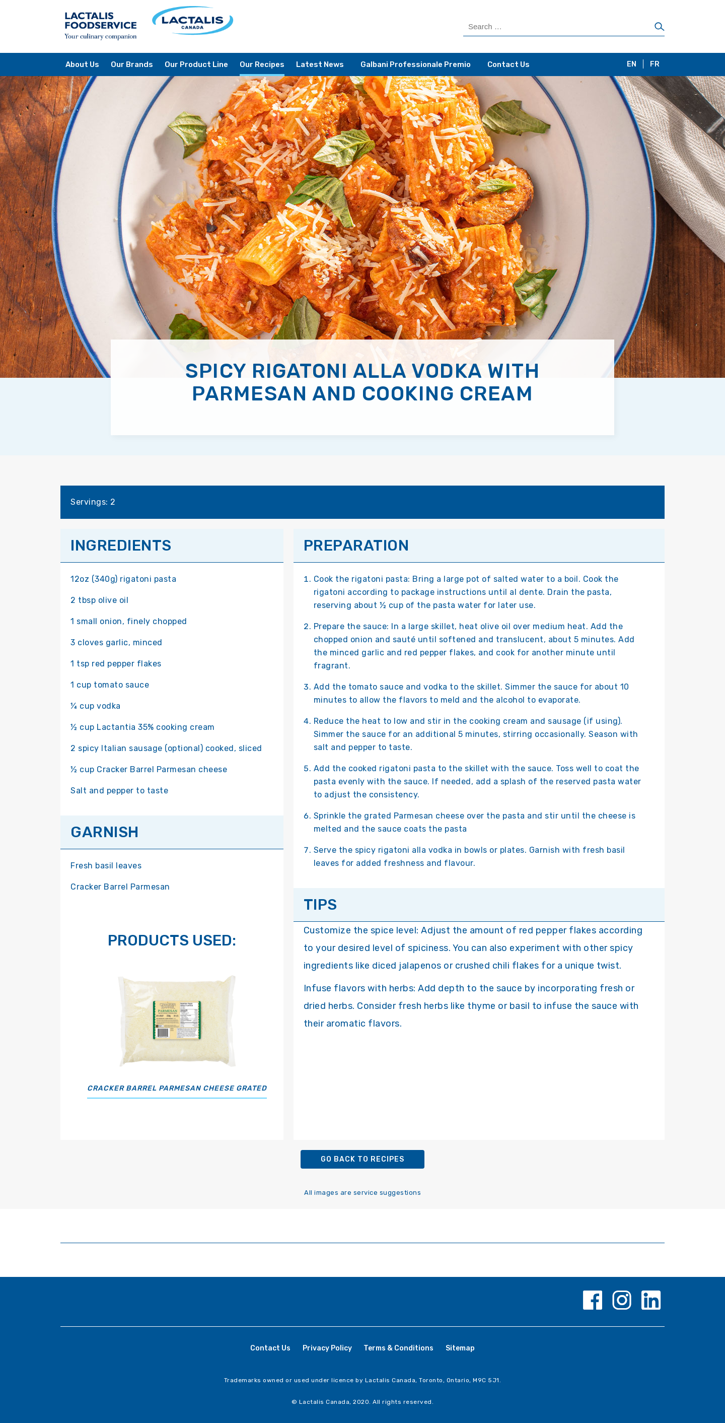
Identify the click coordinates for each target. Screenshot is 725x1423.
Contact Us (508, 64)
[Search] (660, 27)
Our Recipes (262, 64)
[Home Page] (212, 26)
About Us (82, 64)
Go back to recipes (362, 1159)
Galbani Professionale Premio (415, 64)
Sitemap (460, 1348)
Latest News (320, 64)
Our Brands (132, 64)
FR (655, 64)
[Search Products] (564, 26)
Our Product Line (196, 64)
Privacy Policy (327, 1348)
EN (631, 64)
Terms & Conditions (398, 1348)
